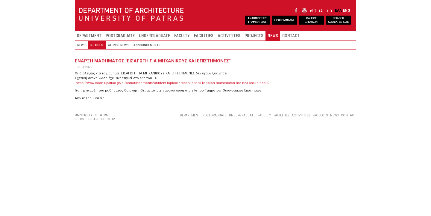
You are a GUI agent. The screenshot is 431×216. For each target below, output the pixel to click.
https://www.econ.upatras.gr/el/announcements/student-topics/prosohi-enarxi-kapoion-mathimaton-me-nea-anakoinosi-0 (172, 83)
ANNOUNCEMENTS (146, 45)
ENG (346, 10)
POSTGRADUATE (120, 35)
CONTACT (291, 35)
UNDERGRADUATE (154, 35)
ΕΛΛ (338, 10)
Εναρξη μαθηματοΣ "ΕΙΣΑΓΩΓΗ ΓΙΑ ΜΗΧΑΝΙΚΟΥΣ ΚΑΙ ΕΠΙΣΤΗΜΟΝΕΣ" (152, 61)
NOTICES (96, 45)
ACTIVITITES (229, 35)
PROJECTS (254, 35)
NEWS (273, 35)
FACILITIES (203, 35)
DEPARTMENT (89, 35)
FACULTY (182, 35)
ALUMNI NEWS (118, 45)
